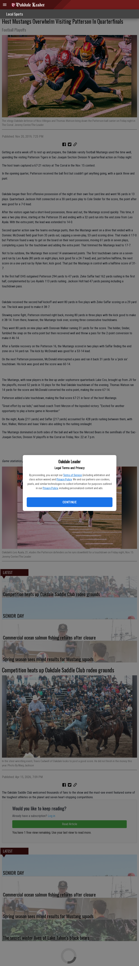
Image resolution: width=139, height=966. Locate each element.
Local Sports (14, 14)
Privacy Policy (64, 479)
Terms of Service (72, 475)
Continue (69, 502)
